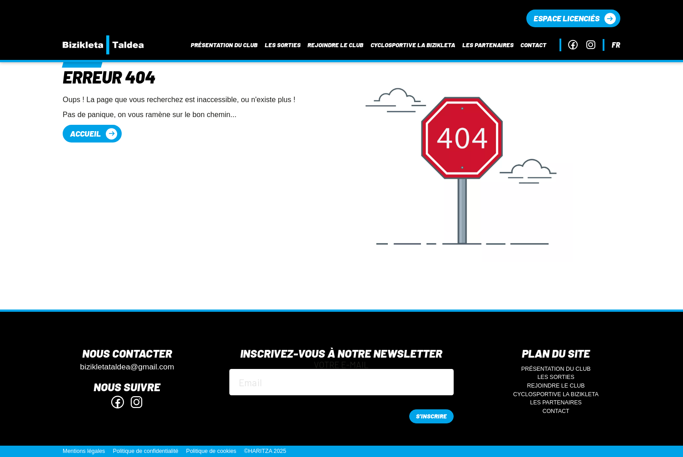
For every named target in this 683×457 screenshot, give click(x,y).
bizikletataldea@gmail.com (127, 367)
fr (616, 45)
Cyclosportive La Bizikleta (413, 45)
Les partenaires (488, 45)
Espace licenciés (566, 18)
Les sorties (283, 45)
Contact (533, 45)
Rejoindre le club (335, 45)
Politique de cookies (211, 451)
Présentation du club (224, 45)
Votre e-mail (341, 377)
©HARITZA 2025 (265, 451)
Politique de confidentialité (145, 451)
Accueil (85, 133)
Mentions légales (84, 451)
